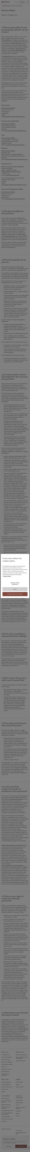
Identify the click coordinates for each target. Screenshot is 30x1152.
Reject (15, 589)
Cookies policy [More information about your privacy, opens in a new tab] (7, 576)
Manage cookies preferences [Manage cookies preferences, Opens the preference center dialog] (15, 583)
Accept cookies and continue (15, 594)
